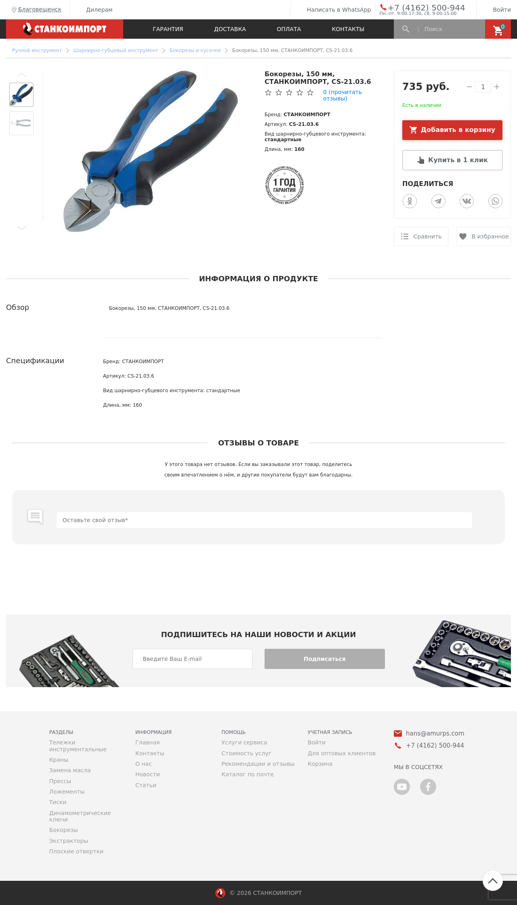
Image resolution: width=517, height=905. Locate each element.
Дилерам (93, 10)
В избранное (490, 236)
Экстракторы (68, 841)
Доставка (230, 29)
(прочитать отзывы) (342, 95)
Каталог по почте (247, 774)
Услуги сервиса (244, 742)
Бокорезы (63, 830)
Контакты (348, 29)
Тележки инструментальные (78, 745)
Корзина (320, 764)
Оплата (289, 29)
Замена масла (70, 770)
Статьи (145, 785)
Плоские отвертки (76, 851)
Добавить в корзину (458, 130)
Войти (496, 10)
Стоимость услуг (246, 753)
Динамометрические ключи (80, 816)
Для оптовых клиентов (342, 753)
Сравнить (427, 236)
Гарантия (168, 29)
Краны (59, 760)
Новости (147, 774)
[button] (21, 75)
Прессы (60, 781)
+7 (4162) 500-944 (418, 7)
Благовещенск (35, 10)
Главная (147, 742)
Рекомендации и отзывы (257, 764)
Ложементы (67, 791)
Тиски (58, 802)
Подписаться (325, 659)
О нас (143, 764)
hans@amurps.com (435, 733)
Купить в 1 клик (458, 160)
